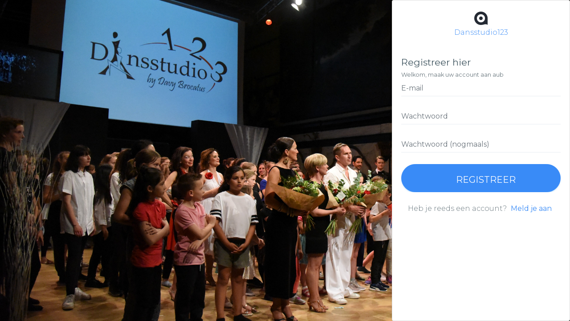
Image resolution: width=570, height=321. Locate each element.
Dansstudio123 (481, 23)
